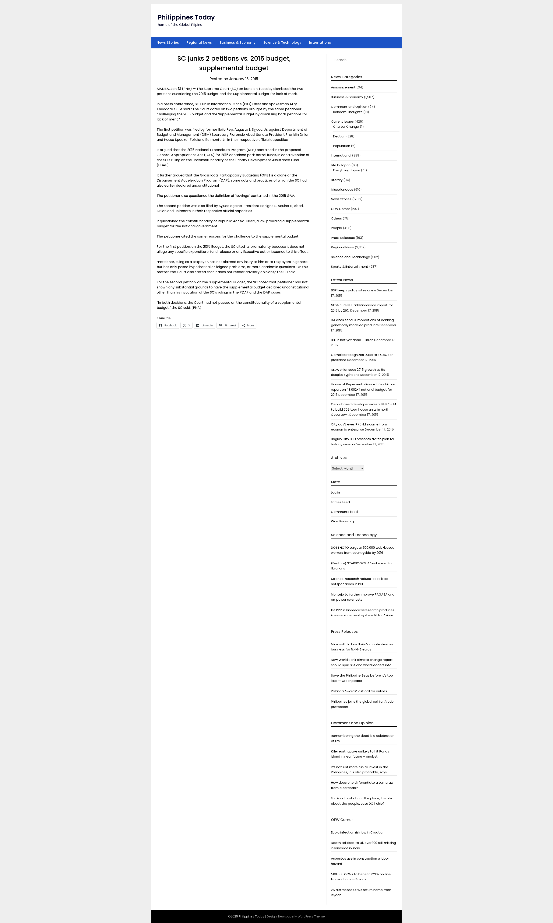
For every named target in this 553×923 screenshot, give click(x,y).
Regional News (199, 42)
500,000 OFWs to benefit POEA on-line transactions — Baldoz (361, 876)
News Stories (168, 42)
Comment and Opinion (349, 106)
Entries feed (340, 502)
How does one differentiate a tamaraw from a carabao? (362, 785)
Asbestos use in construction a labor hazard (360, 861)
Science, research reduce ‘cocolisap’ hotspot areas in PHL (359, 581)
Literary (336, 180)
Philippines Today (186, 17)
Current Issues (342, 121)
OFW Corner (340, 209)
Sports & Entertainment (349, 266)
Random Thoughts (347, 112)
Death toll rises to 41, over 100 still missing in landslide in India (363, 845)
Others (336, 218)
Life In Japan (341, 165)
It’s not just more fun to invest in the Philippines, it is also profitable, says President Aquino (359, 770)
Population (341, 146)
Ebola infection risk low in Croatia (357, 832)
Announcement (343, 87)
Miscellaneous (342, 189)
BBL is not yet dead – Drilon (352, 340)
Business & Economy (238, 42)
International (320, 42)
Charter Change (346, 126)
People (336, 228)
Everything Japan (346, 170)
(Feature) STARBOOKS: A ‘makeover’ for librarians (362, 566)
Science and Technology (350, 257)
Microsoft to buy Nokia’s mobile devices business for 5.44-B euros (362, 647)
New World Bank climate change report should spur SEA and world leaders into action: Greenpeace (362, 662)
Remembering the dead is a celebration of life (362, 738)
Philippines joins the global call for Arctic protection (362, 704)
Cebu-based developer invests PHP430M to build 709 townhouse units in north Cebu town (363, 409)
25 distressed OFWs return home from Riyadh (361, 892)
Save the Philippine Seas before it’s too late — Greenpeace (362, 678)
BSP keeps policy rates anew (353, 290)
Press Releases (343, 237)
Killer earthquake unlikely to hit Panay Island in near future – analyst (360, 754)
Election (339, 136)
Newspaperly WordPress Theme (301, 916)
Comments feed (344, 511)
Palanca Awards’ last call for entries (359, 691)
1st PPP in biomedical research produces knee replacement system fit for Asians (362, 612)
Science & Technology (282, 42)
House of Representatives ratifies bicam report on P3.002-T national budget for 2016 (363, 389)
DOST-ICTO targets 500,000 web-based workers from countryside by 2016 (362, 550)
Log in (335, 492)
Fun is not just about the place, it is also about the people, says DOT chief (362, 801)
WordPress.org (342, 521)
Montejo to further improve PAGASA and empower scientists (362, 597)
